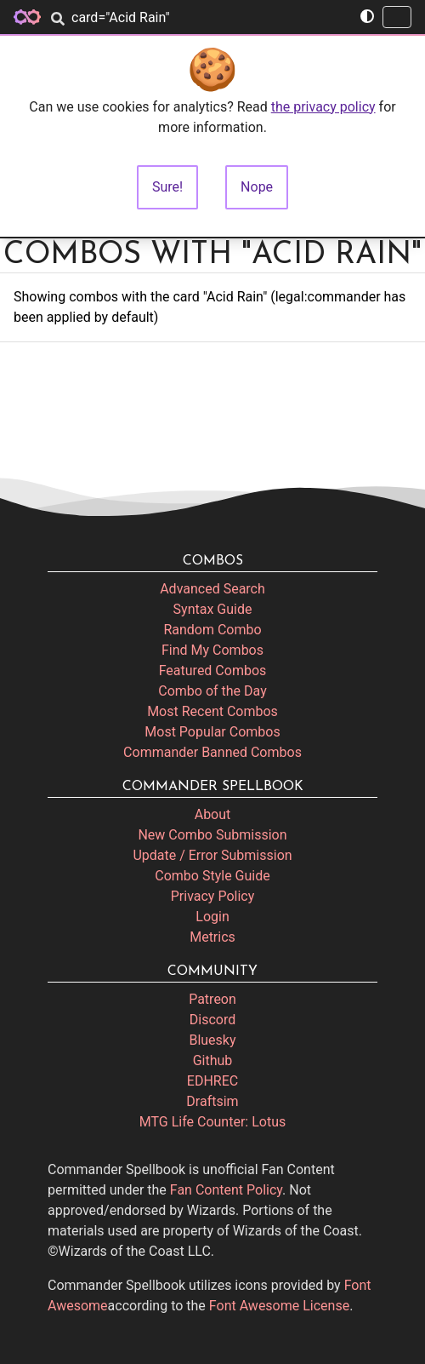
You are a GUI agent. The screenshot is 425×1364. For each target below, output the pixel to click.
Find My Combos (213, 650)
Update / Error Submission (212, 855)
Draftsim (212, 1101)
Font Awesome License (279, 1306)
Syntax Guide (212, 609)
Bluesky (212, 1040)
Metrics (212, 937)
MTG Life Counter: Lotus (212, 1122)
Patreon (212, 999)
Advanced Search (212, 589)
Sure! (167, 187)
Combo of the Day (212, 691)
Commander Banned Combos (212, 752)
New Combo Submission (212, 835)
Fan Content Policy (226, 1190)
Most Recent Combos (212, 711)
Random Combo (212, 630)
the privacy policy (323, 107)
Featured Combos (213, 670)
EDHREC (212, 1081)
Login (212, 916)
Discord (212, 1020)
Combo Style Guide (212, 876)
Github (213, 1060)
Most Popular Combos (212, 732)
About (213, 814)
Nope (257, 187)
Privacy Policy (213, 896)
